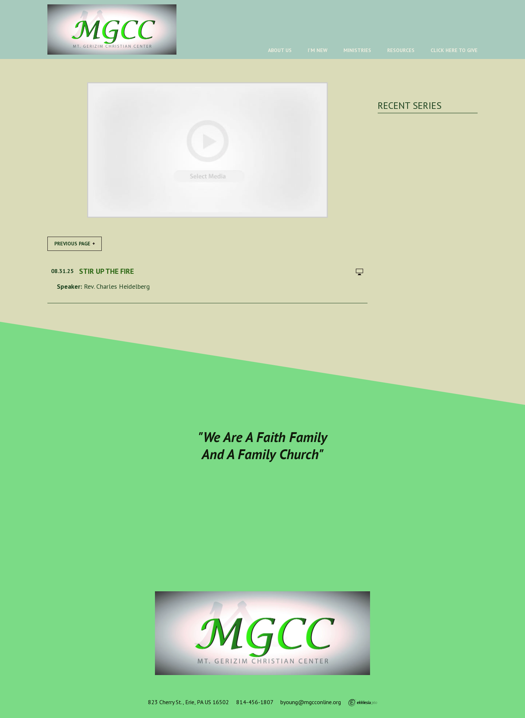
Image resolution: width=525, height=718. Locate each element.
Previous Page (72, 243)
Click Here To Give (454, 50)
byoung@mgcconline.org (310, 702)
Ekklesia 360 (362, 702)
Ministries (357, 50)
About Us (280, 50)
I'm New (317, 50)
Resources (401, 50)
